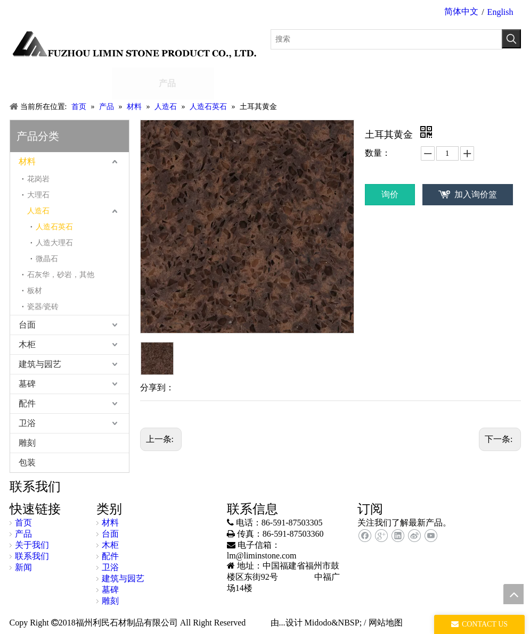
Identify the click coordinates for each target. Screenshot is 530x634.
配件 (27, 403)
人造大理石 (54, 243)
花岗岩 (38, 179)
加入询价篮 (475, 194)
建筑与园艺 (40, 364)
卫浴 (27, 423)
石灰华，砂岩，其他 (60, 275)
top (513, 594)
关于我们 (32, 544)
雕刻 (27, 442)
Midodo (318, 622)
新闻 (23, 567)
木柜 (27, 344)
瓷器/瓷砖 (43, 307)
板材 (34, 291)
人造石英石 (54, 227)
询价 (389, 194)
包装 (27, 462)
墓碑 (27, 383)
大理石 (38, 195)
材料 (27, 161)
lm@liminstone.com (262, 555)
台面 (27, 324)
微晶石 (47, 259)
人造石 (38, 211)
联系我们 (32, 556)
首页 (23, 522)
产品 (23, 533)
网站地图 (386, 622)
